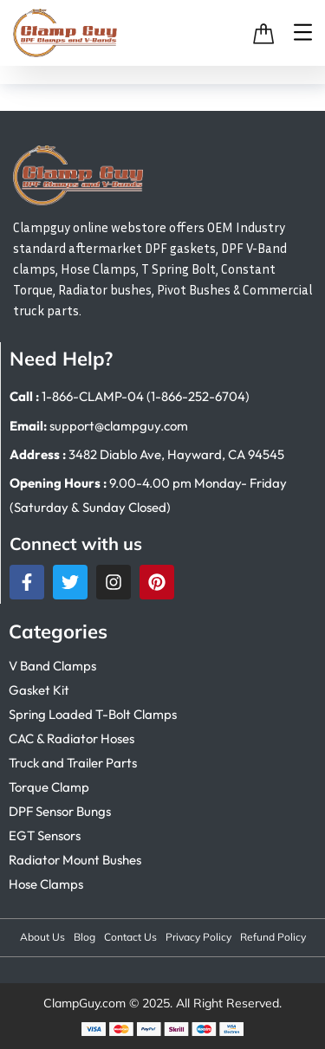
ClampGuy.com (84, 1003)
